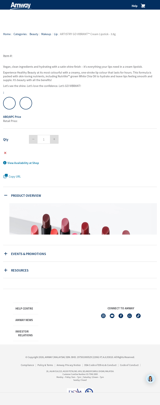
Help (135, 6)
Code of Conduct (129, 365)
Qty (5, 139)
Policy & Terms (45, 365)
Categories (20, 34)
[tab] (80, 195)
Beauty (34, 34)
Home (7, 34)
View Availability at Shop (21, 163)
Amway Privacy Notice (69, 365)
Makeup (46, 34)
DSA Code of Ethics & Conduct (100, 365)
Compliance (27, 365)
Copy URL (12, 176)
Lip (56, 34)
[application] (150, 378)
